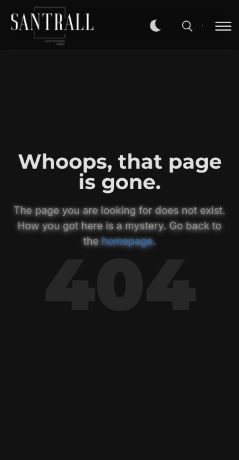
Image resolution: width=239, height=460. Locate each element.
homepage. (128, 240)
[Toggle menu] (216, 25)
